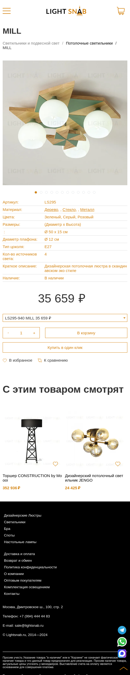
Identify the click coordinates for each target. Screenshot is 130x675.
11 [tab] (89, 192)
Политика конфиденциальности (30, 567)
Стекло (69, 209)
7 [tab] (67, 192)
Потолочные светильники (89, 43)
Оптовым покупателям (22, 580)
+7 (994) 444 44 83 (35, 616)
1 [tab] (35, 192)
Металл (87, 209)
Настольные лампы (20, 542)
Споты (9, 535)
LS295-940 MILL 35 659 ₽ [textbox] (28, 318)
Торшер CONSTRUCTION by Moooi (32, 477)
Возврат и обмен (18, 560)
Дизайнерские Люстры (22, 515)
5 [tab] (57, 192)
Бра (7, 529)
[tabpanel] (65, 122)
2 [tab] (41, 192)
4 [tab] (51, 192)
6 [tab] (62, 192)
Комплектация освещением (27, 587)
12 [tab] (94, 192)
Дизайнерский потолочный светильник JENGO (94, 477)
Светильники (14, 522)
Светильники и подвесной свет (31, 43)
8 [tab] (73, 192)
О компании (14, 574)
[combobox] (65, 318)
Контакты (11, 594)
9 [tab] (78, 192)
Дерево (51, 209)
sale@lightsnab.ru (29, 626)
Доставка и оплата (19, 554)
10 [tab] (83, 192)
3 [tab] (46, 192)
